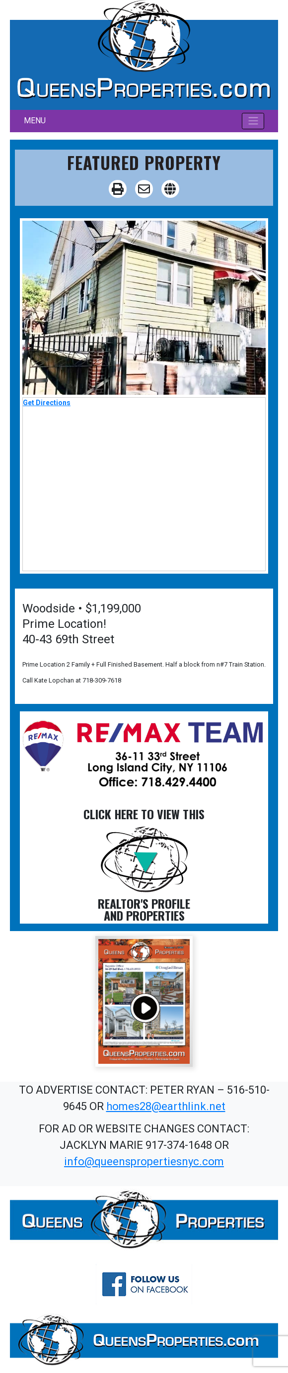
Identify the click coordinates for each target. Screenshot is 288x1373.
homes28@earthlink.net (165, 1106)
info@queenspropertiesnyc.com (144, 1161)
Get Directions (47, 403)
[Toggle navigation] (253, 121)
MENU (35, 120)
